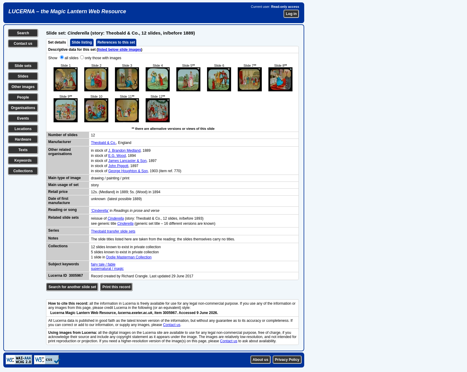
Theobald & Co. (103, 143)
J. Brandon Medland (124, 150)
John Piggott (118, 166)
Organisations (23, 108)
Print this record (116, 287)
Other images (23, 87)
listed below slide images (119, 49)
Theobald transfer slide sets (113, 231)
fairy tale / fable (103, 264)
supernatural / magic (107, 269)
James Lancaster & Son (127, 161)
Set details (57, 42)
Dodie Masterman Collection (129, 257)
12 (93, 135)
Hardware (23, 139)
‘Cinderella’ (100, 211)
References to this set (116, 42)
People (23, 97)
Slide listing (82, 42)
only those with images (103, 58)
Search (23, 33)
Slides (23, 76)
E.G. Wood (117, 156)
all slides (72, 58)
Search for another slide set (72, 287)
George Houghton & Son (128, 171)
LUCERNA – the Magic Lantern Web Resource (67, 11)
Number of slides (62, 135)
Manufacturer (59, 142)
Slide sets (22, 66)
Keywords (23, 160)
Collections (23, 171)
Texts (22, 150)
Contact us (23, 43)
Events (23, 118)
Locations (23, 129)
